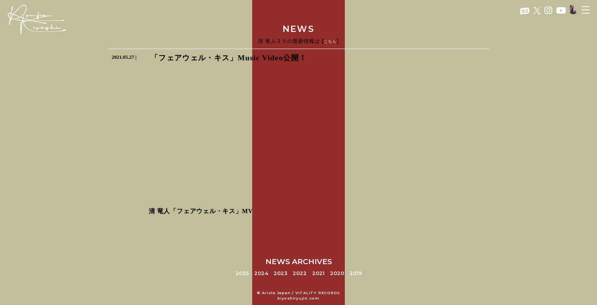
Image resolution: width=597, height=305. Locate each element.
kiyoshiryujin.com (298, 298)
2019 (355, 273)
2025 (242, 273)
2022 (300, 273)
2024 (261, 273)
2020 (337, 273)
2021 (318, 273)
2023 (280, 273)
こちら (330, 41)
